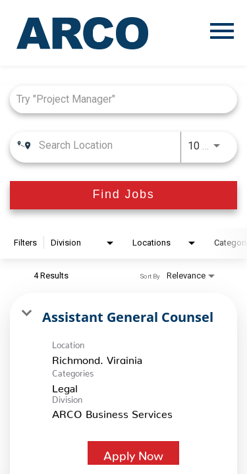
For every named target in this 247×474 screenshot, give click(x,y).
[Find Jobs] (123, 195)
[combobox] (116, 99)
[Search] (123, 195)
